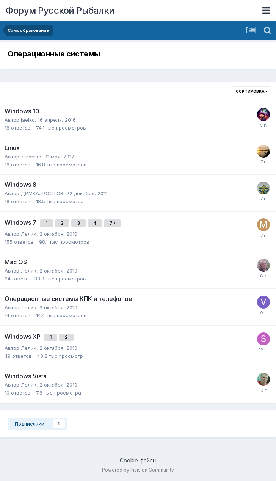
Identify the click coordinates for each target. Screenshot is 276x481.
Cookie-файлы (138, 460)
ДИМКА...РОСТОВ (42, 193)
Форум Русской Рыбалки (60, 10)
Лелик (28, 234)
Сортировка (252, 91)
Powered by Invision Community (138, 470)
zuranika (31, 157)
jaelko (28, 120)
